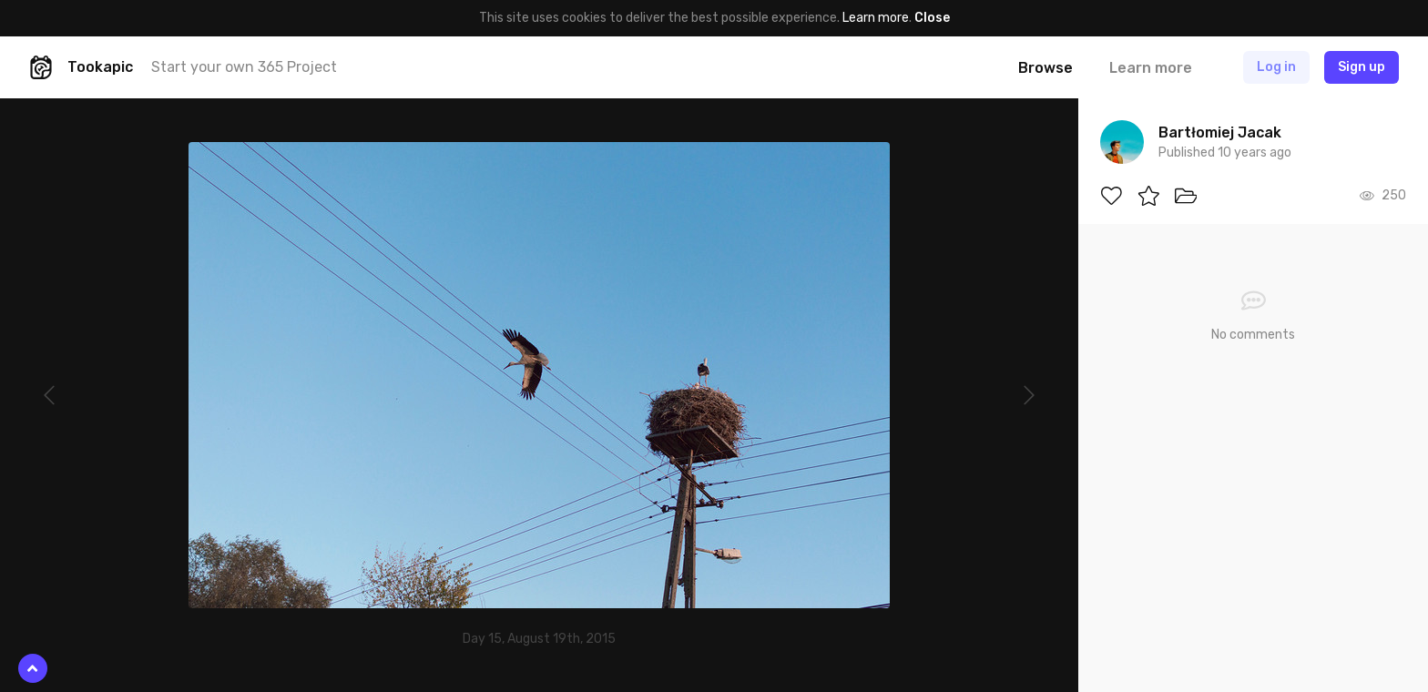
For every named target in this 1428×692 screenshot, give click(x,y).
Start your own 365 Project (244, 67)
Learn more (875, 17)
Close (932, 17)
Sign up (1361, 67)
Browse (1045, 67)
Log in (1276, 67)
